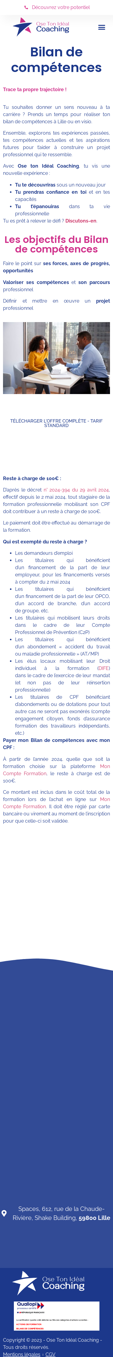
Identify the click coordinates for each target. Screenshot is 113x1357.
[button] (102, 27)
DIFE (104, 668)
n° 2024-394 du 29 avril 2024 (76, 490)
